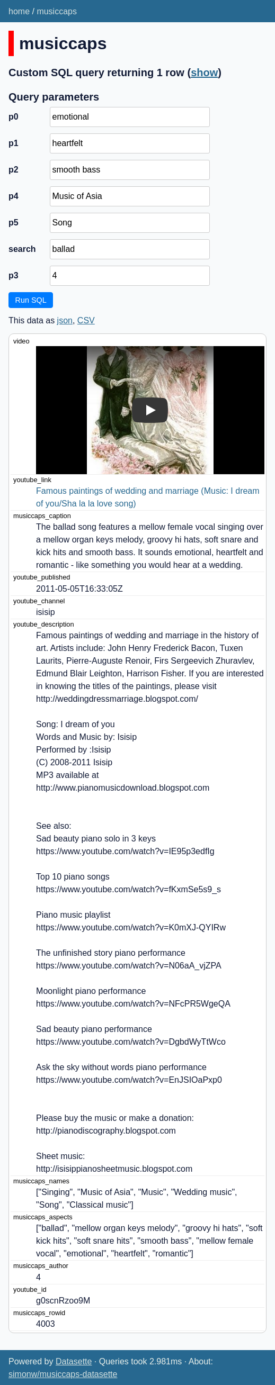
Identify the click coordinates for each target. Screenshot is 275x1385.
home (19, 11)
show (204, 72)
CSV (86, 320)
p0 (13, 116)
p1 (13, 143)
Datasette (74, 1361)
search (22, 249)
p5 (13, 222)
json (65, 320)
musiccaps (57, 11)
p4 (13, 196)
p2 (13, 169)
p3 (13, 275)
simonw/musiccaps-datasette (62, 1374)
